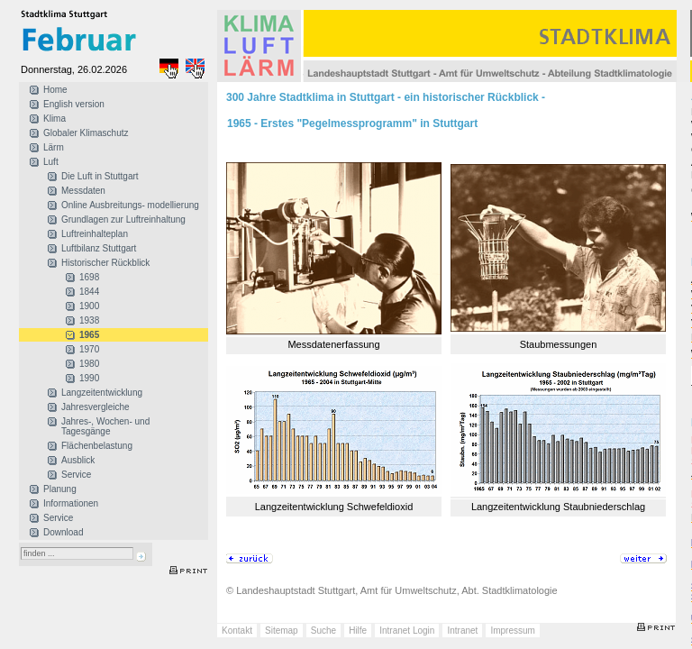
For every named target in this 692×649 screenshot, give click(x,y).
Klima (54, 118)
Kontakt (237, 630)
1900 (89, 306)
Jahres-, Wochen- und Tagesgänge (105, 426)
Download (63, 532)
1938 (89, 320)
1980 (89, 364)
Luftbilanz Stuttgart (98, 248)
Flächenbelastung (96, 446)
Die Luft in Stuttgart (100, 176)
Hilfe (358, 630)
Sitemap (281, 630)
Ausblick (78, 460)
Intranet (462, 630)
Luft (51, 162)
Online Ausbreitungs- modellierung (130, 205)
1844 (89, 292)
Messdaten (83, 191)
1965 (89, 335)
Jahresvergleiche (95, 407)
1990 (89, 378)
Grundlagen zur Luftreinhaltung (123, 219)
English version (74, 104)
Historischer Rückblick (105, 263)
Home (55, 90)
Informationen (70, 503)
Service (76, 475)
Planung (60, 489)
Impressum (512, 630)
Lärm (53, 147)
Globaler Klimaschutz (85, 133)
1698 (89, 277)
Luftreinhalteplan (94, 234)
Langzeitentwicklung (101, 393)
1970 (89, 349)
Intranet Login (406, 630)
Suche (323, 630)
